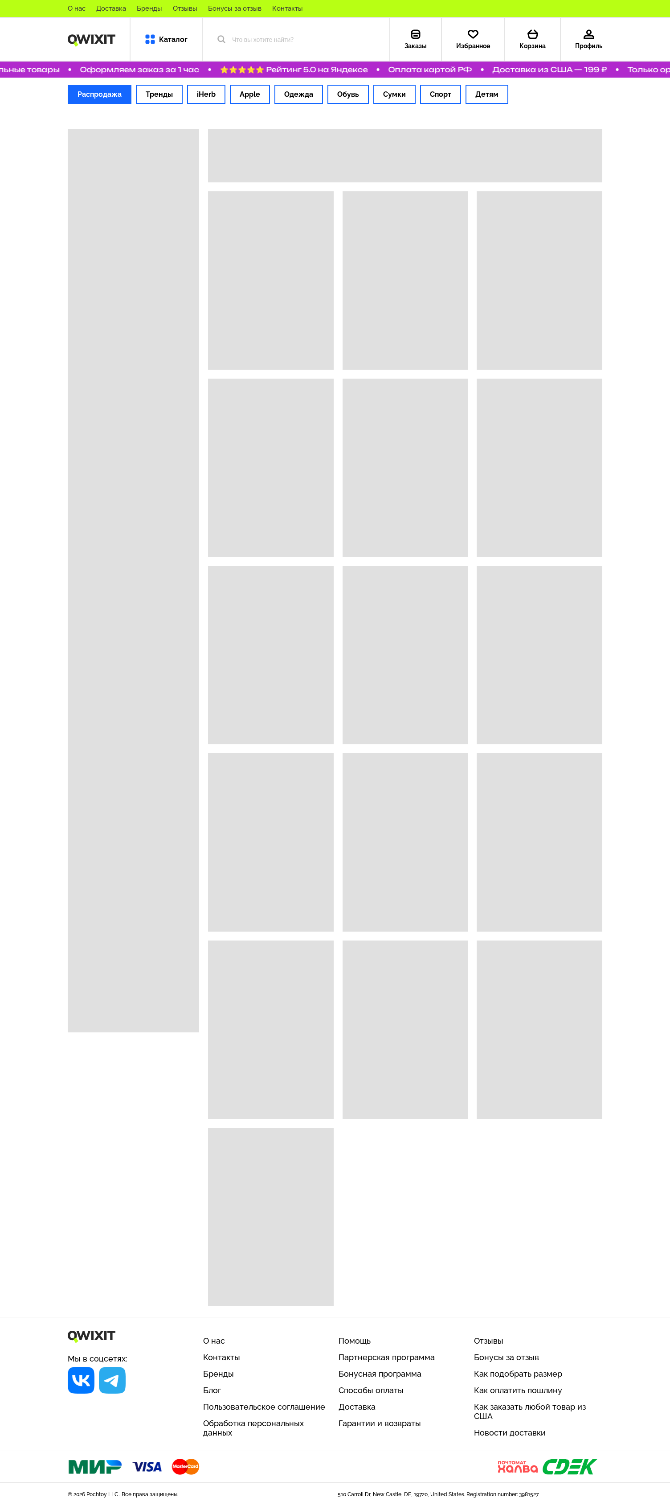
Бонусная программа (380, 1373)
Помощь (355, 1340)
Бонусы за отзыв (234, 8)
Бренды (149, 8)
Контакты (287, 8)
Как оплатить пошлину (518, 1390)
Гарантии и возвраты (380, 1423)
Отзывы (185, 8)
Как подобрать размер (518, 1373)
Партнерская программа (387, 1357)
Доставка (111, 8)
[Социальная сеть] (81, 1380)
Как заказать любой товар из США (530, 1411)
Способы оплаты (371, 1390)
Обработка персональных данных (253, 1428)
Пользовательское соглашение (264, 1406)
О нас (77, 8)
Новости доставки (510, 1432)
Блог (212, 1390)
